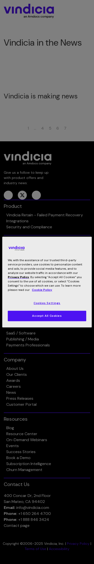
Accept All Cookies (47, 316)
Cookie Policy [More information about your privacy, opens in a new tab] (42, 290)
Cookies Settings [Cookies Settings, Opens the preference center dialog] (47, 303)
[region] (46, 282)
